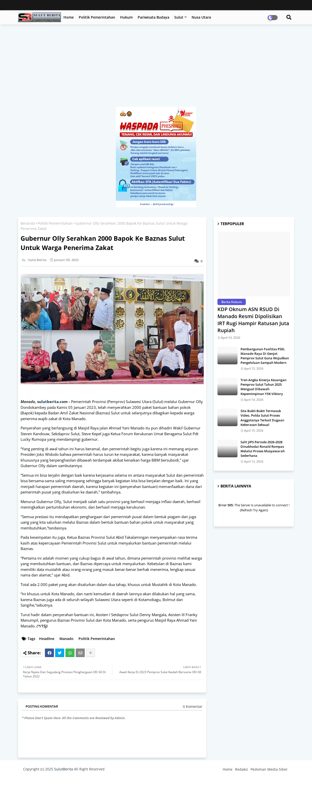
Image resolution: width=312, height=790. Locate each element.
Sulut (178, 17)
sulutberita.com (52, 401)
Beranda (28, 223)
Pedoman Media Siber (269, 769)
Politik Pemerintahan (97, 17)
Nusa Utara (201, 17)
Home (68, 17)
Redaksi (241, 769)
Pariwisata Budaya (153, 17)
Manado (66, 638)
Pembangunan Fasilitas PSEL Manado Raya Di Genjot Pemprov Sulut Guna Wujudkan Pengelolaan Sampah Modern (265, 356)
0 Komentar (192, 706)
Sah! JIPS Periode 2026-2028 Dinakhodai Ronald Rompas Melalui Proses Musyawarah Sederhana (263, 449)
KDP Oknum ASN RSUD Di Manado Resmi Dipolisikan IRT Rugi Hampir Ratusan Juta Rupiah (253, 320)
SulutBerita (63, 769)
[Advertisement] (156, 68)
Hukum (126, 17)
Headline (46, 638)
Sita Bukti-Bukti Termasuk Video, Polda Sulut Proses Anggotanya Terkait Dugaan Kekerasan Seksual (262, 418)
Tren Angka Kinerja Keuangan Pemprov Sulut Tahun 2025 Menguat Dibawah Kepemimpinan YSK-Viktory (263, 387)
